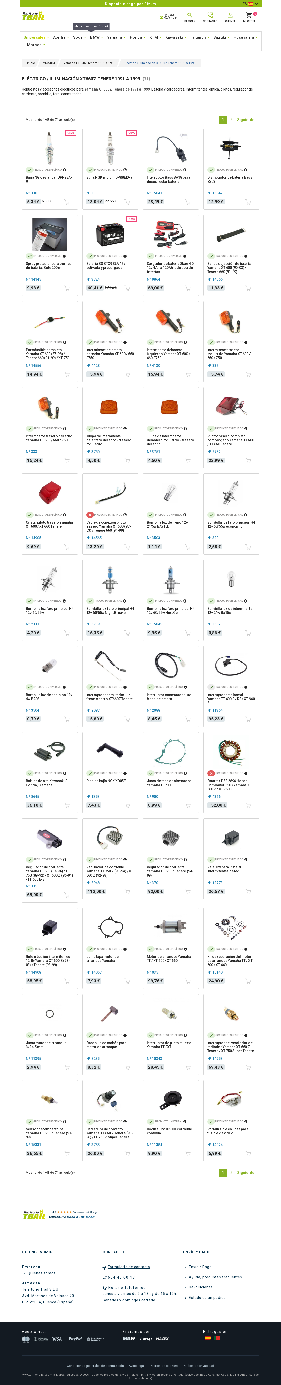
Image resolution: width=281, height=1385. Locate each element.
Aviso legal (137, 1366)
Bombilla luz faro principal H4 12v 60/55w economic (231, 524)
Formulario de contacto (129, 1267)
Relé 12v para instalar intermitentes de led (224, 869)
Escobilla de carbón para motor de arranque (106, 1045)
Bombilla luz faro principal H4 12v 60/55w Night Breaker (110, 611)
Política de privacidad (198, 1366)
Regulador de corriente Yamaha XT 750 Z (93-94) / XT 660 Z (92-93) (109, 871)
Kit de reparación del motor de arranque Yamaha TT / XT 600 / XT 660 (230, 961)
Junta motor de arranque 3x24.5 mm (46, 1045)
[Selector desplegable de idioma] (250, 4)
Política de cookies (164, 1366)
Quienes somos (41, 1273)
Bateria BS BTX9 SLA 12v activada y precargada (105, 266)
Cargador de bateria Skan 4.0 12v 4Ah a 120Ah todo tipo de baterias (170, 268)
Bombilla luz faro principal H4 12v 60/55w (50, 611)
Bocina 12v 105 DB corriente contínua (169, 1131)
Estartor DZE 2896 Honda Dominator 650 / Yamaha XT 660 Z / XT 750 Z (229, 785)
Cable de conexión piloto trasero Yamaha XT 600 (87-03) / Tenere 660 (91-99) (108, 526)
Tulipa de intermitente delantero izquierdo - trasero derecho (170, 440)
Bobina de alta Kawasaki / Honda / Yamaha (46, 783)
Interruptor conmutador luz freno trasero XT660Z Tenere (109, 697)
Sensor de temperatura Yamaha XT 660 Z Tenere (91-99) (49, 1133)
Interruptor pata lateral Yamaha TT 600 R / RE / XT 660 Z (231, 699)
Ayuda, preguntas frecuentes (215, 1277)
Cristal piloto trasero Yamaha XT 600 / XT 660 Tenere (49, 524)
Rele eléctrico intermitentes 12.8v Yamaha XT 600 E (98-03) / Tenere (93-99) (48, 961)
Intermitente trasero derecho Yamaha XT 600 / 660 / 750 (49, 438)
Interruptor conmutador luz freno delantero (169, 697)
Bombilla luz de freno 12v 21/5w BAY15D (167, 524)
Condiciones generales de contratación (95, 1366)
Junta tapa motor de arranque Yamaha (102, 959)
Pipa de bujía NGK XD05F (106, 781)
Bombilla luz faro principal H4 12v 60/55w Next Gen (171, 611)
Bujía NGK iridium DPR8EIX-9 (109, 177)
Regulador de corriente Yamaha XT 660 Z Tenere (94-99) (170, 871)
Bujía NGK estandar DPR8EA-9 (49, 179)
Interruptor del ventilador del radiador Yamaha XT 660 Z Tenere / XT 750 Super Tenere (230, 1047)
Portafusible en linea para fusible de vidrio (227, 1131)
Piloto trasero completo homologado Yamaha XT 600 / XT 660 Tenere (230, 440)
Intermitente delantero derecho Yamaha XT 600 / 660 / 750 (110, 354)
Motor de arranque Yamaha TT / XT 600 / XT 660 (169, 959)
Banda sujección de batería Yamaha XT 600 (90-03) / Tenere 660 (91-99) (229, 268)
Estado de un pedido (207, 1298)
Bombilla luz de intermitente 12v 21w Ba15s (229, 611)
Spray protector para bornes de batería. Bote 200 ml (49, 266)
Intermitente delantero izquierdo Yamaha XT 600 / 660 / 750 (168, 354)
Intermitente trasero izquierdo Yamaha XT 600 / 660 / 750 (229, 354)
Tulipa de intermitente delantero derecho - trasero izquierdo (109, 440)
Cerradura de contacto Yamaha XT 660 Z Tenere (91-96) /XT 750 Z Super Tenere (109, 1133)
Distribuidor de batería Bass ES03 (229, 179)
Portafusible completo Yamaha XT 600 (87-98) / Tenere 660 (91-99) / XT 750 (48, 354)
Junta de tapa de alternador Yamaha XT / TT (169, 783)
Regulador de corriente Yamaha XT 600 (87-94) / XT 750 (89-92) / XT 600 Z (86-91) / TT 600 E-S (49, 873)
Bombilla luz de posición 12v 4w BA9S (49, 697)
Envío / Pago (200, 1267)
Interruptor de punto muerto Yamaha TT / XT (169, 1045)
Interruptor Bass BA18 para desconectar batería (168, 179)
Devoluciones (200, 1287)
